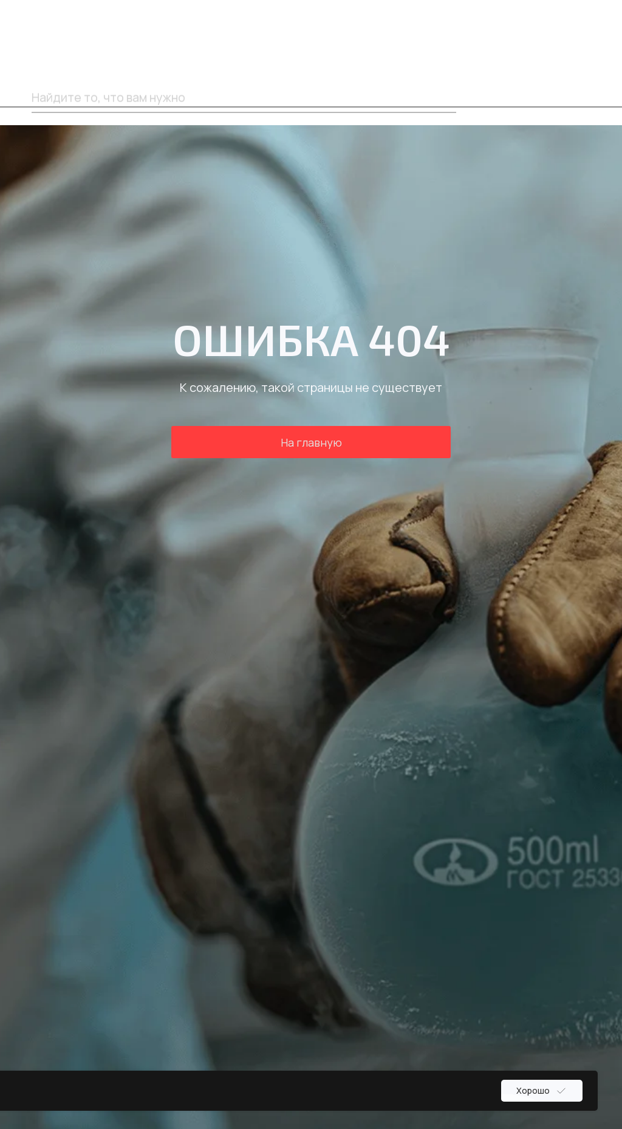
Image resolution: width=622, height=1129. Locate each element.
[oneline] (244, 97)
